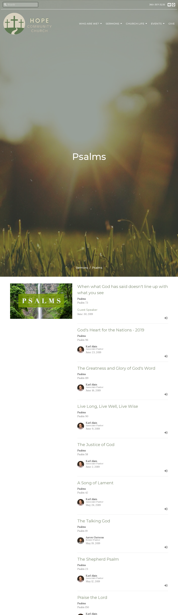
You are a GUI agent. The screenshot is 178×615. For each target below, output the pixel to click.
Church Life (137, 23)
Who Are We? (90, 23)
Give (171, 23)
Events (158, 23)
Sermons (114, 23)
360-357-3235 (157, 4)
